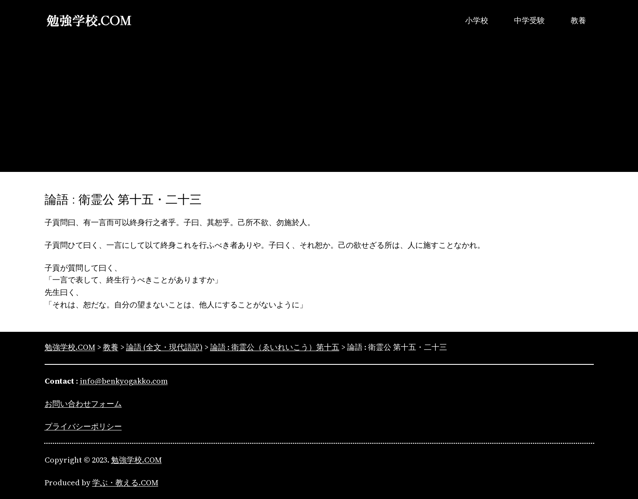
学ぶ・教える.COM (125, 482)
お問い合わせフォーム (83, 403)
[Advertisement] (319, 112)
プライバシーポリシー (83, 426)
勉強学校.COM (136, 459)
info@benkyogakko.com (124, 381)
